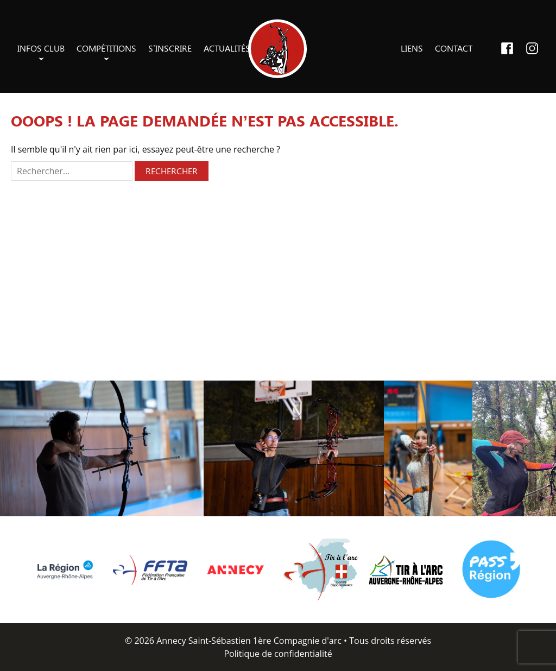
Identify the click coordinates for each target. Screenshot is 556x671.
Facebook (507, 48)
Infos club (41, 48)
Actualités (227, 48)
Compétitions (106, 48)
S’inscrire (170, 48)
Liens (412, 48)
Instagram (532, 48)
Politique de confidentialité (278, 654)
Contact (453, 48)
